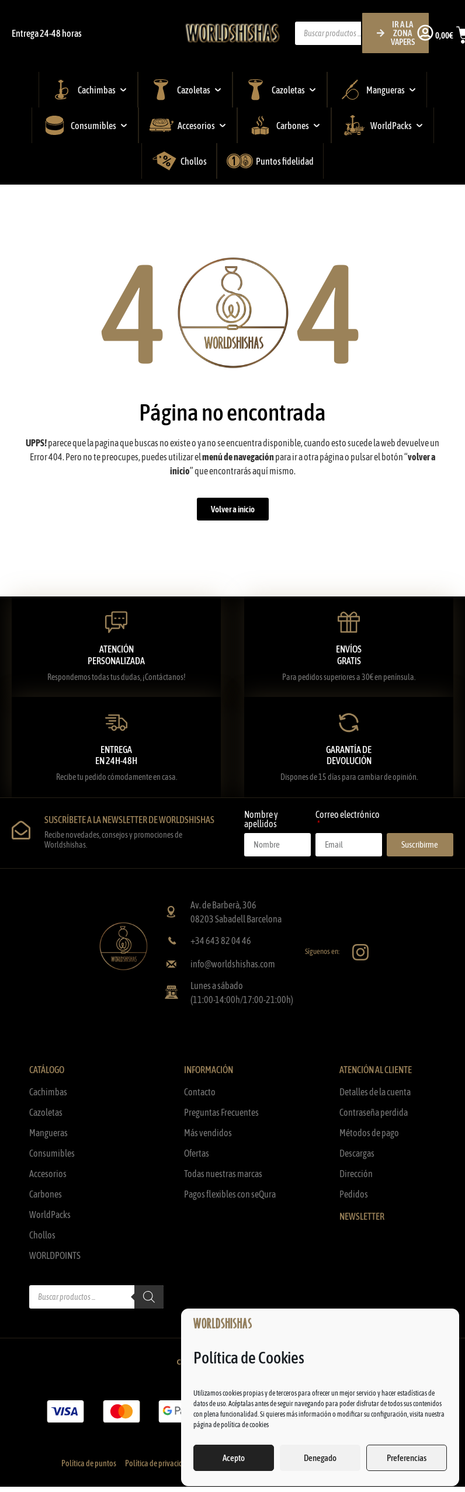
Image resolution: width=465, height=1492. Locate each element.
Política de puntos (88, 1463)
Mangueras (48, 1132)
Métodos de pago (369, 1132)
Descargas (356, 1153)
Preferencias (406, 1458)
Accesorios (48, 1173)
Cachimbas (48, 1092)
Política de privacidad (158, 1463)
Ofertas (196, 1153)
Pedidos (353, 1194)
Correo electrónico (347, 815)
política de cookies (245, 1425)
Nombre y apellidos (261, 819)
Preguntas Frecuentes (221, 1112)
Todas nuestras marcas (223, 1173)
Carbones (45, 1194)
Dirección (356, 1173)
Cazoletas (46, 1112)
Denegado (320, 1458)
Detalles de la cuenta (375, 1092)
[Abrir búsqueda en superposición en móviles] (362, 33)
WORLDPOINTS (55, 1255)
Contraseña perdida (373, 1112)
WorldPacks (50, 1214)
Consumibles (52, 1153)
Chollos (42, 1235)
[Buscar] (149, 1297)
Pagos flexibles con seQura (230, 1194)
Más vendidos (208, 1132)
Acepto (234, 1458)
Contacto (200, 1092)
